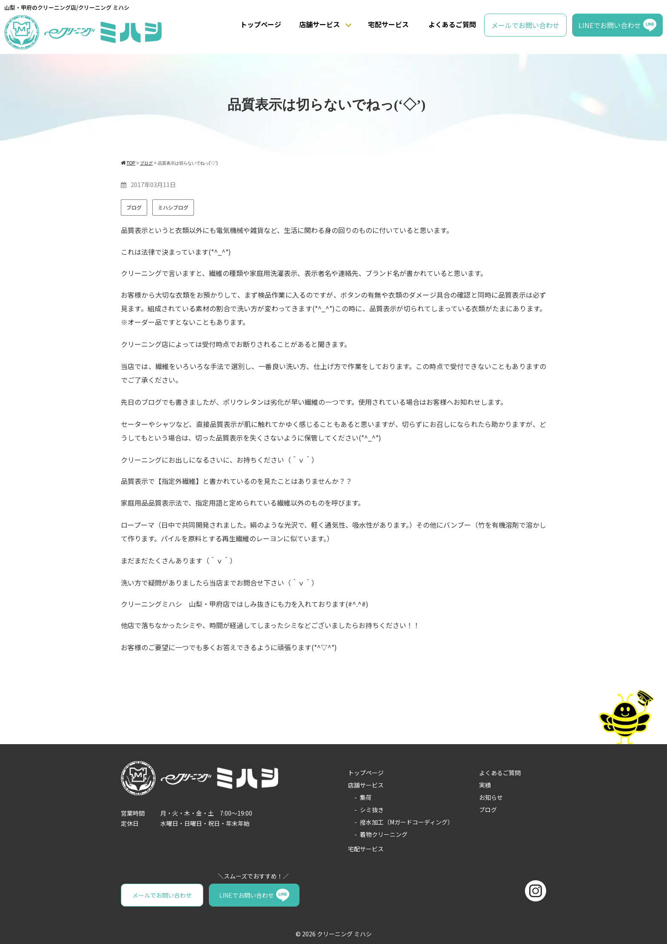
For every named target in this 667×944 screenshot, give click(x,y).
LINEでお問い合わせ (610, 25)
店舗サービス (319, 24)
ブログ (134, 207)
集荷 (366, 797)
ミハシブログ (173, 207)
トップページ (260, 24)
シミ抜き (372, 809)
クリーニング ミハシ (344, 934)
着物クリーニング (384, 834)
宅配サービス (388, 24)
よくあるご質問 (452, 24)
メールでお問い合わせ (525, 25)
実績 (485, 785)
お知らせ (491, 797)
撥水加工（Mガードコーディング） (406, 822)
